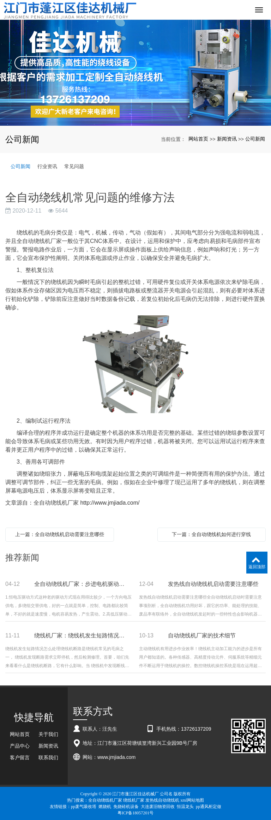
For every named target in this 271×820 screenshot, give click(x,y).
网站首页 (198, 139)
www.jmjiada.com (116, 757)
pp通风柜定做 (208, 806)
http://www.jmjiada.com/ (109, 503)
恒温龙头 (185, 806)
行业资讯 (47, 166)
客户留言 (20, 757)
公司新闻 (255, 139)
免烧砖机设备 (126, 806)
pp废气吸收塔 (83, 806)
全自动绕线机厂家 (105, 800)
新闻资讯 (227, 139)
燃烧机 (104, 806)
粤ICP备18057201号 (136, 812)
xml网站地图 (192, 800)
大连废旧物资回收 (158, 806)
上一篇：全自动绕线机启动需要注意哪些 (59, 534)
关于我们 (48, 734)
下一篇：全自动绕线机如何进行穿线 (211, 534)
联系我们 (48, 757)
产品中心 (20, 746)
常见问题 (74, 166)
